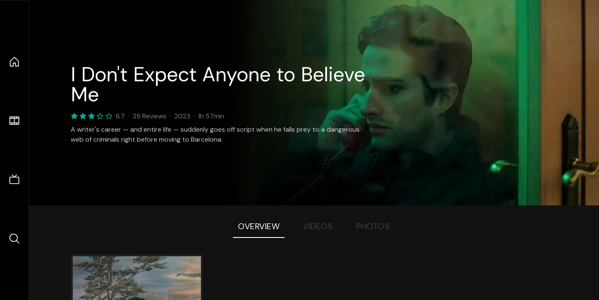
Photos (373, 226)
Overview (259, 226)
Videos (318, 226)
